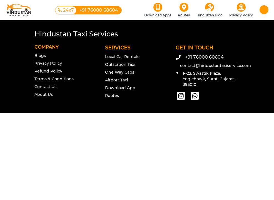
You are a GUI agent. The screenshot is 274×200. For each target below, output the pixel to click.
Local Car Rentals (122, 56)
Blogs (40, 55)
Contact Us (45, 86)
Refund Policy (48, 71)
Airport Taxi (116, 80)
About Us (43, 94)
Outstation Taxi (120, 64)
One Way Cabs (119, 72)
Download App (120, 87)
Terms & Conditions (54, 78)
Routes (112, 95)
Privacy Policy (48, 63)
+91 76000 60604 (200, 57)
